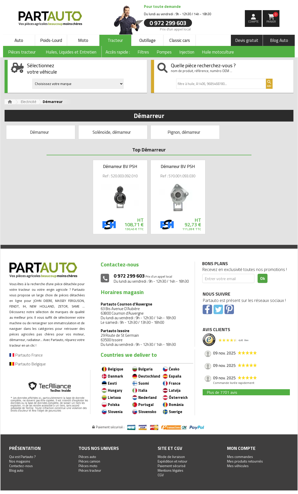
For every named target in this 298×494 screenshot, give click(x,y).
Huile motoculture (218, 52)
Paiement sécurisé (172, 465)
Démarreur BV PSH (120, 166)
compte (253, 22)
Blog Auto (279, 40)
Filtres (143, 52)
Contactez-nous (21, 465)
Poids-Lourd (51, 40)
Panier (272, 18)
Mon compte (241, 448)
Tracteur (115, 40)
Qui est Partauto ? (22, 456)
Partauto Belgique (27, 364)
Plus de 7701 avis (222, 392)
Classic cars (179, 40)
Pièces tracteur (90, 470)
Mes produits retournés (245, 461)
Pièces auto (87, 456)
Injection (186, 52)
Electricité (28, 101)
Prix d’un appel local (175, 29)
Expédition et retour (172, 461)
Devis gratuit (246, 40)
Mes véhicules (238, 465)
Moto (83, 40)
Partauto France (26, 355)
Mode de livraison (171, 456)
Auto (18, 40)
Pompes (164, 52)
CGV (161, 475)
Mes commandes (240, 456)
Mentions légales (170, 470)
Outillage (147, 40)
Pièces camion (89, 461)
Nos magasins (19, 461)
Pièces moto (88, 465)
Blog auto (16, 470)
